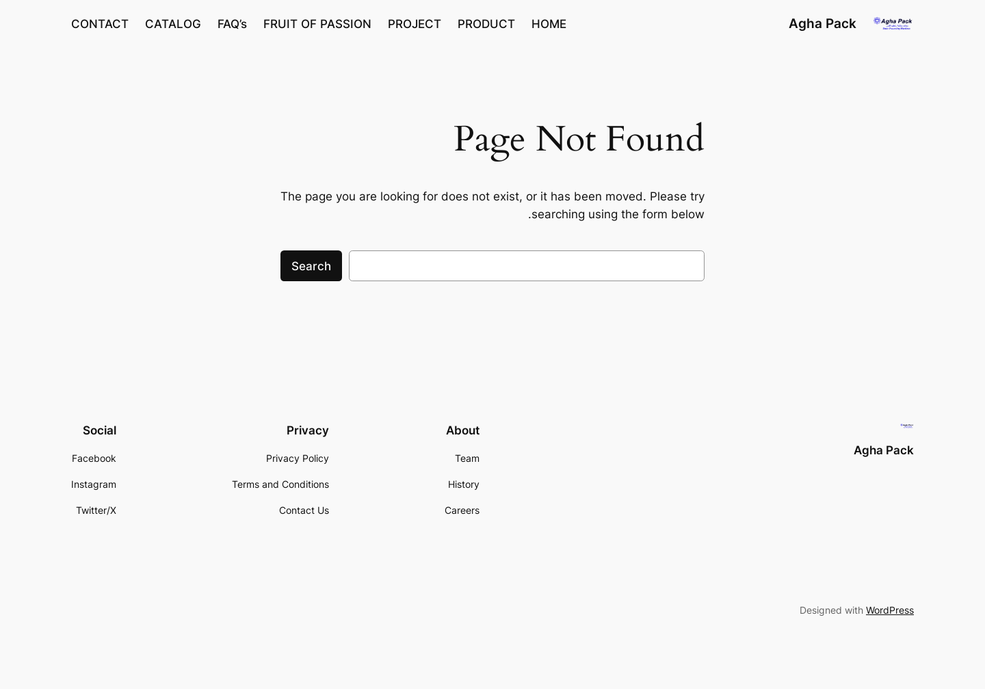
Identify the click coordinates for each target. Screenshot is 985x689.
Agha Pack (822, 23)
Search (311, 266)
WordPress (890, 610)
